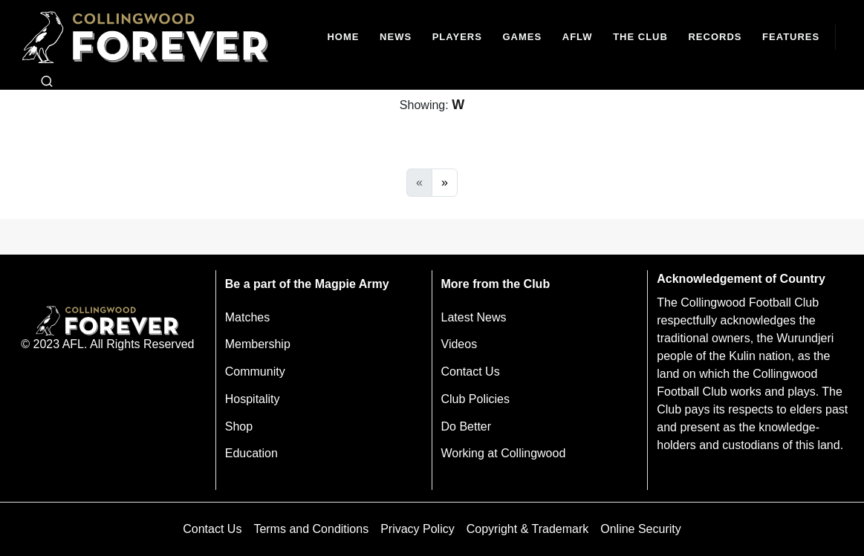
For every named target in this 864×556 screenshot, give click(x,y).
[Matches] (522, 37)
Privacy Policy (417, 529)
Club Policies (475, 399)
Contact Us (470, 371)
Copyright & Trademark (528, 529)
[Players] (457, 37)
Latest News (474, 317)
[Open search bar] (46, 81)
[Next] (445, 183)
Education (251, 453)
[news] (395, 37)
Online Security (640, 529)
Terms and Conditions (310, 529)
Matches (247, 317)
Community (255, 371)
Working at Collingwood (503, 453)
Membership (257, 344)
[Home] (343, 37)
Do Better (466, 426)
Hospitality (252, 399)
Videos (459, 344)
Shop (239, 426)
